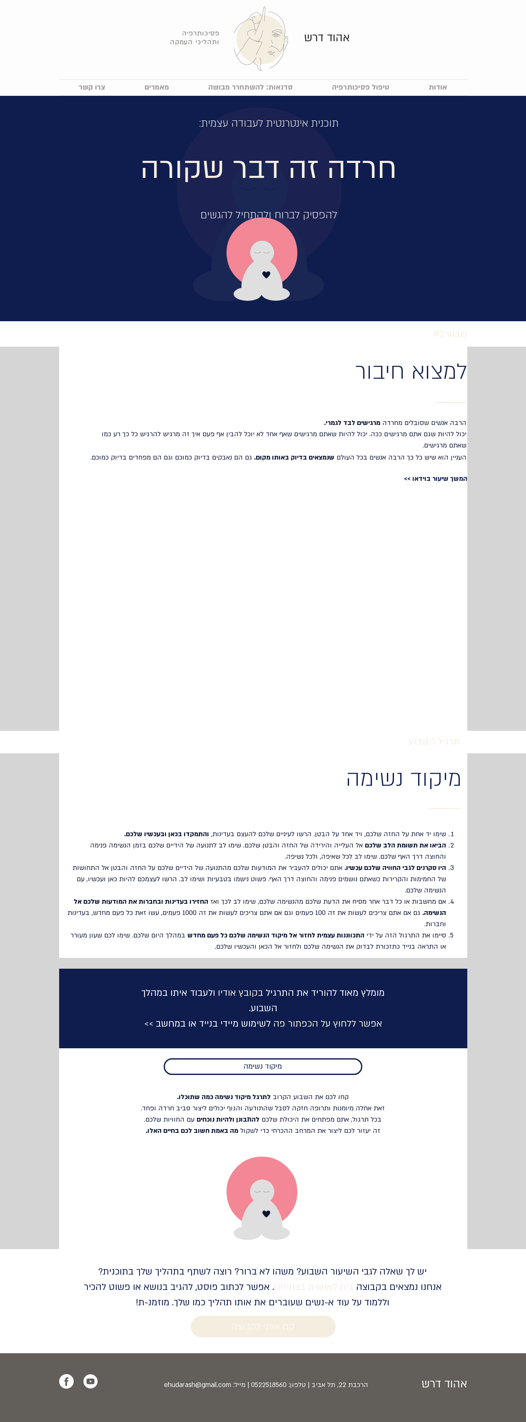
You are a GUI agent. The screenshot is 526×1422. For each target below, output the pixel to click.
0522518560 (269, 1385)
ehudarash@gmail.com (197, 1385)
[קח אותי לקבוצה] (263, 1326)
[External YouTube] (263, 607)
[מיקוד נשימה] (263, 1066)
